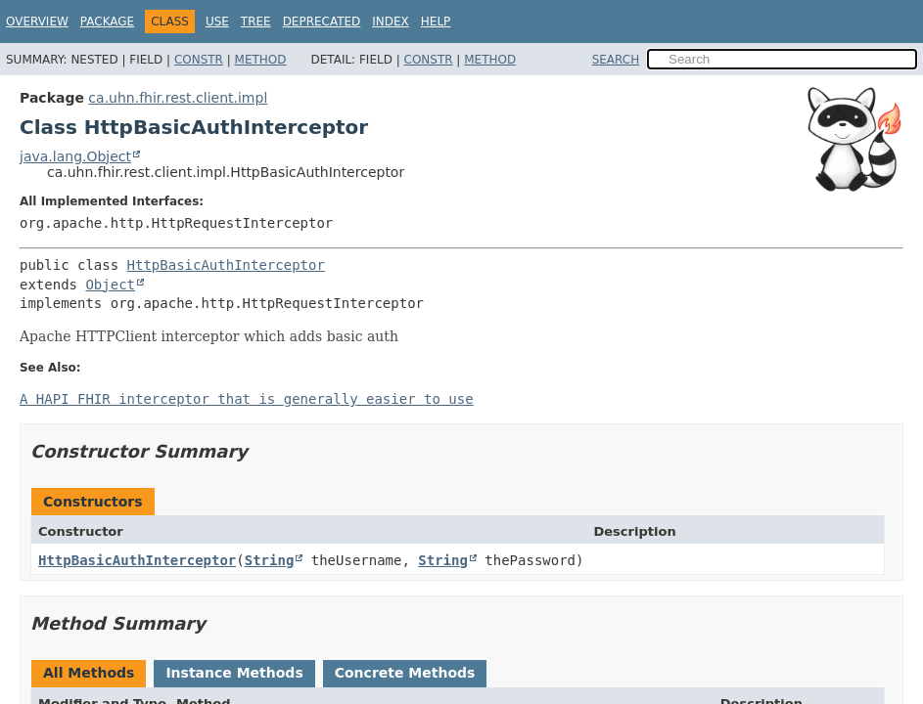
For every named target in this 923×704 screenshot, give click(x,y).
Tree (256, 21)
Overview (37, 21)
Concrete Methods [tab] (405, 673)
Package (107, 21)
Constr (198, 59)
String (270, 560)
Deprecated (322, 21)
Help (436, 21)
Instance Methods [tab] (233, 673)
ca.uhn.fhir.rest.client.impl (177, 98)
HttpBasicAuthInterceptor (226, 265)
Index (390, 21)
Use (217, 21)
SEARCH (616, 59)
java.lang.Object (75, 156)
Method (261, 59)
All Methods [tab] (88, 673)
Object (110, 284)
